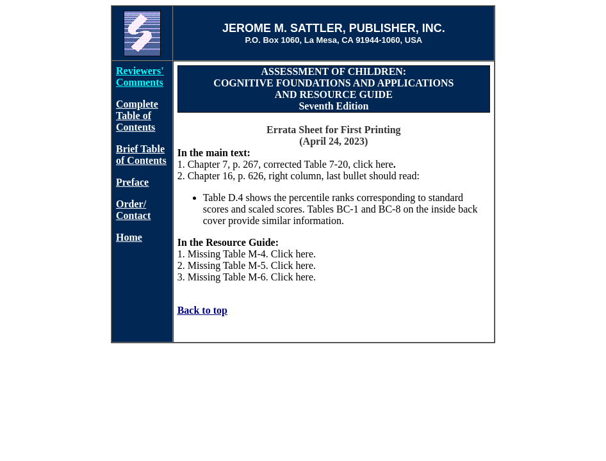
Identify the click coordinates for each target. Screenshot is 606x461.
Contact (133, 215)
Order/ (131, 203)
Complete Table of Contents (137, 116)
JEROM (242, 28)
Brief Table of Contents (141, 154)
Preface (132, 182)
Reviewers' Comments (140, 76)
